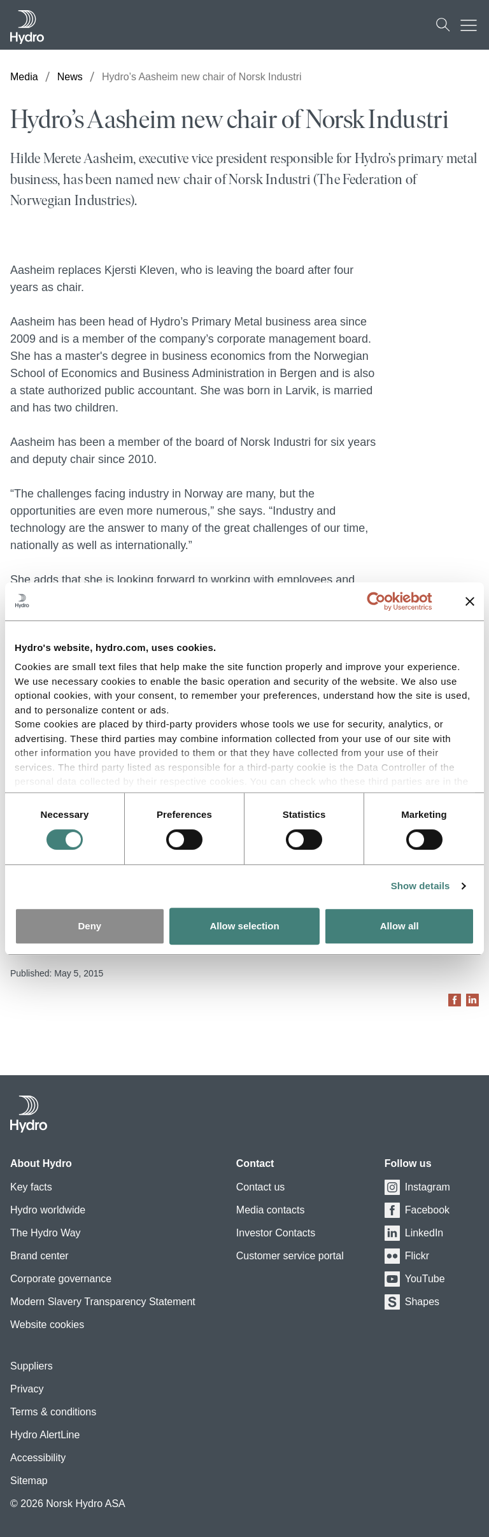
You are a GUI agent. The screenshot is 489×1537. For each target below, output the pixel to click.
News (70, 76)
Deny (89, 925)
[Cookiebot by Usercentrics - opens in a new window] (386, 601)
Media (24, 76)
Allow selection (244, 925)
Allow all (399, 925)
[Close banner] (469, 601)
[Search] (443, 25)
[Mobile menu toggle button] (472, 25)
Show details (420, 885)
